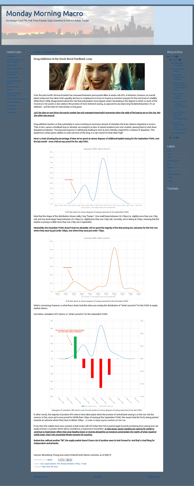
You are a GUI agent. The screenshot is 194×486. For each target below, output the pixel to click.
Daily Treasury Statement (13, 73)
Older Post (154, 476)
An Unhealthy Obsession (177, 64)
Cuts (42, 464)
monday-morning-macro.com (14, 94)
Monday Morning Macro (44, 13)
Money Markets (67, 464)
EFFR (169, 157)
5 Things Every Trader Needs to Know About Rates (179, 86)
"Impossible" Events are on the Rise (179, 77)
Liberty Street (13, 87)
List (168, 171)
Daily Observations (15, 69)
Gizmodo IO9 (12, 78)
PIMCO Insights (13, 102)
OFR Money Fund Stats (16, 99)
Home (97, 476)
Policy (77, 464)
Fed (58, 464)
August (175, 60)
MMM (9, 90)
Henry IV (170, 167)
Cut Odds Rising (178, 133)
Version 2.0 (11, 109)
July (174, 138)
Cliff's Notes (12, 65)
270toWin (11, 56)
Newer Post (41, 476)
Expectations (50, 464)
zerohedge (11, 112)
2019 (172, 56)
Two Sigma (11, 105)
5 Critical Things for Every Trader (15, 61)
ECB (169, 154)
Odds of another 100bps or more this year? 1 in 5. (179, 105)
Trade (83, 464)
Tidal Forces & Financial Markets (178, 95)
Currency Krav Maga (178, 70)
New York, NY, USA (50, 467)
